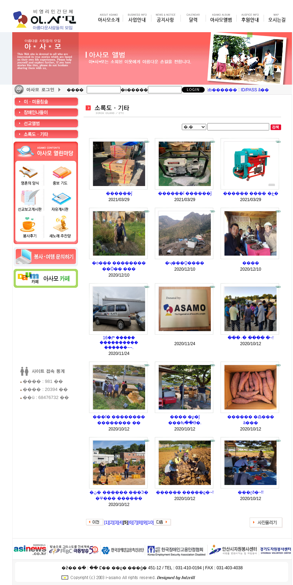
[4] (120, 522)
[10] (149, 522)
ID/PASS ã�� (255, 89)
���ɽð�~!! (250, 492)
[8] (139, 522)
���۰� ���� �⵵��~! (250, 337)
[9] (144, 522)
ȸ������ (222, 89)
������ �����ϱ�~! (185, 492)
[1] (106, 522)
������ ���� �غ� (250, 193)
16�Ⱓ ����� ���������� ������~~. (119, 342)
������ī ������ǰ (185, 193)
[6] (130, 522)
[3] (116, 522)
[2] (111, 522)
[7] (135, 522)
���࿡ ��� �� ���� (184, 337)
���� (250, 263)
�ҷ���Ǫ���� (184, 263)
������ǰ (119, 193)
